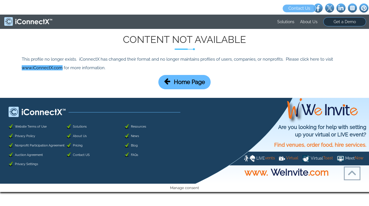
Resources (138, 126)
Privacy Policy (25, 136)
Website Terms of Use (31, 126)
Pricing (78, 145)
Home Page (184, 82)
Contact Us (299, 8)
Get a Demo (345, 21)
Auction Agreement (29, 155)
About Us (309, 21)
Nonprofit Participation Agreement (40, 145)
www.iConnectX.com (42, 67)
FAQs (134, 155)
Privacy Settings (26, 164)
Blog (134, 145)
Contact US (81, 155)
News (135, 136)
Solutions (285, 21)
